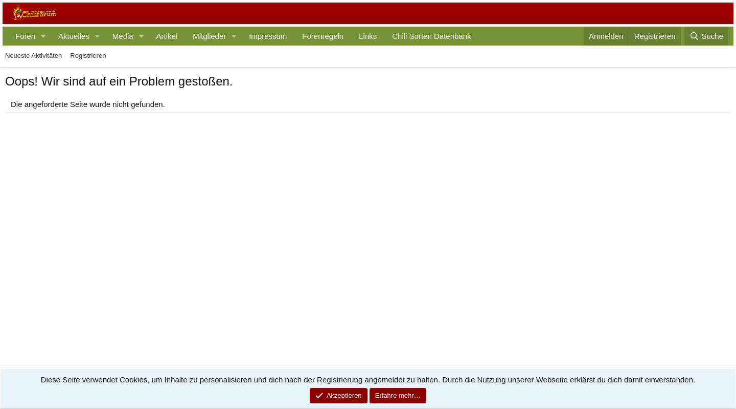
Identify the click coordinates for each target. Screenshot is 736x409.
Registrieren (88, 55)
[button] (43, 36)
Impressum (268, 36)
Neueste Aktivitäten (33, 55)
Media (122, 36)
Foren (25, 36)
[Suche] (706, 36)
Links (368, 36)
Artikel (167, 36)
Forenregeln (322, 36)
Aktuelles (73, 36)
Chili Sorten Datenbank (431, 36)
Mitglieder (209, 36)
